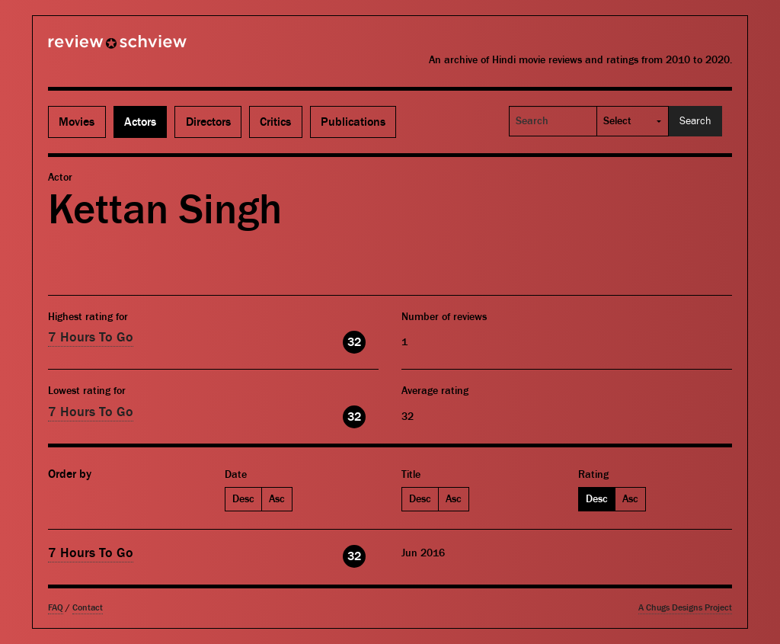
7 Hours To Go (90, 337)
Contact (87, 608)
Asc (277, 499)
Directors (208, 122)
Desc (243, 499)
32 (354, 342)
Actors (140, 122)
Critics (275, 122)
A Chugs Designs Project (685, 608)
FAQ (55, 608)
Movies (76, 122)
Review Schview (91, 48)
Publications (353, 122)
